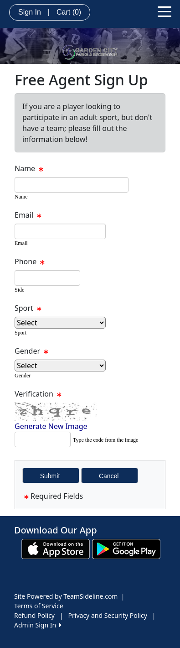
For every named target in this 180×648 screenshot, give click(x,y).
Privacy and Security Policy (107, 615)
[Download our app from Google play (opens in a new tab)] (126, 548)
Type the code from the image (105, 440)
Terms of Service (38, 605)
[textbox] (72, 185)
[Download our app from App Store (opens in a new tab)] (55, 548)
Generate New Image (51, 426)
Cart (69, 12)
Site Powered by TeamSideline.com (66, 596)
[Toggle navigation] (164, 11)
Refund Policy (34, 615)
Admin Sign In (38, 625)
